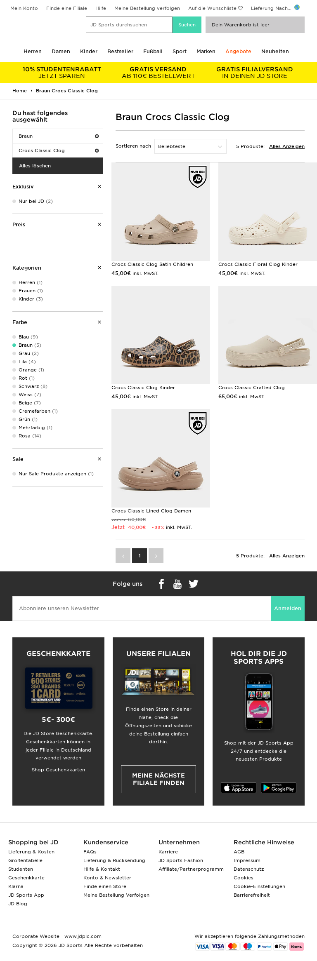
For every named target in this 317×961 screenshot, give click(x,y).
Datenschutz (249, 869)
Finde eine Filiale (66, 8)
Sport (180, 51)
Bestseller (120, 51)
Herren (33, 51)
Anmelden (287, 608)
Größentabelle (25, 860)
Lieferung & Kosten (31, 852)
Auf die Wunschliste (212, 8)
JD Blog (17, 904)
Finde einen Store (104, 886)
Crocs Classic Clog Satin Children (152, 264)
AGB (239, 852)
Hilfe (100, 8)
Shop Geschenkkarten (58, 770)
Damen (61, 51)
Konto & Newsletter (107, 878)
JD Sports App (26, 895)
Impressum (247, 860)
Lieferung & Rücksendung (114, 860)
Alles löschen (35, 166)
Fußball (153, 51)
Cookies (243, 878)
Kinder (88, 51)
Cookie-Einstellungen (259, 886)
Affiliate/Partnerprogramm (191, 869)
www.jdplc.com (82, 936)
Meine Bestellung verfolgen (147, 8)
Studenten (20, 869)
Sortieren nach (133, 146)
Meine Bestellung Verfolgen (116, 895)
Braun (59, 136)
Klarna (16, 886)
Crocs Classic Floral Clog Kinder (258, 264)
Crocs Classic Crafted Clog (251, 387)
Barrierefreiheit (252, 895)
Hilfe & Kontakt (101, 869)
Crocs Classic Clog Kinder (143, 387)
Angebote (238, 51)
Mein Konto (24, 8)
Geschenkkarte (26, 878)
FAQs (90, 852)
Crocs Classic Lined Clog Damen (151, 511)
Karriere (168, 852)
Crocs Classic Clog (59, 150)
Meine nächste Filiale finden (158, 779)
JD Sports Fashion (180, 860)
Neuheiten (275, 51)
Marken (205, 51)
